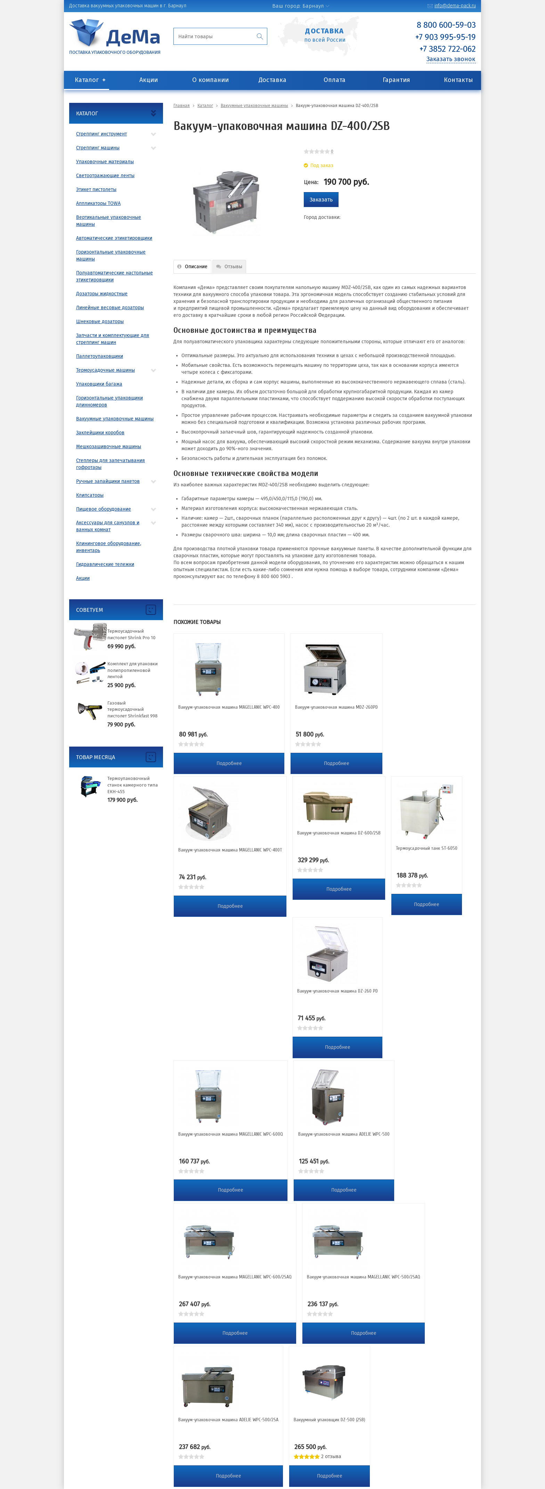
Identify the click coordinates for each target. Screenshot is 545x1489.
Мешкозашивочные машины (108, 447)
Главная (181, 105)
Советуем (89, 610)
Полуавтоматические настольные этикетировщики (114, 276)
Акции (148, 80)
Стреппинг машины (98, 148)
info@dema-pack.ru (455, 6)
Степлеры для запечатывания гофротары (110, 464)
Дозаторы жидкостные (102, 294)
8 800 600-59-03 (446, 25)
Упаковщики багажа (99, 384)
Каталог (87, 80)
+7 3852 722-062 (448, 49)
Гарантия (396, 80)
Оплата (334, 80)
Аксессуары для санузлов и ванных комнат (107, 526)
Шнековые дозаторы (100, 321)
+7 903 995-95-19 (445, 37)
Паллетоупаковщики (99, 356)
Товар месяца (95, 757)
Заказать (321, 199)
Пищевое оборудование (103, 509)
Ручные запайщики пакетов (108, 481)
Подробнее (229, 763)
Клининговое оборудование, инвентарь (108, 547)
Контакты (458, 80)
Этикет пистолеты (96, 189)
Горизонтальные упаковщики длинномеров (109, 401)
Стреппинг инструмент (101, 134)
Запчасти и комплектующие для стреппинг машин (112, 338)
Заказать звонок (450, 59)
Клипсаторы (90, 495)
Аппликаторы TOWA (98, 203)
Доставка (272, 80)
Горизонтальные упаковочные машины (111, 255)
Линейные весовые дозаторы (110, 308)
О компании (210, 80)
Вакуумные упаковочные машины (115, 419)
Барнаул (313, 6)
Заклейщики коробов (100, 433)
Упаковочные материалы (105, 162)
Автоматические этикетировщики (114, 238)
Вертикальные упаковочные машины (108, 220)
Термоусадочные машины (105, 370)
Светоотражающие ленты (105, 176)
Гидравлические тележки (105, 564)
